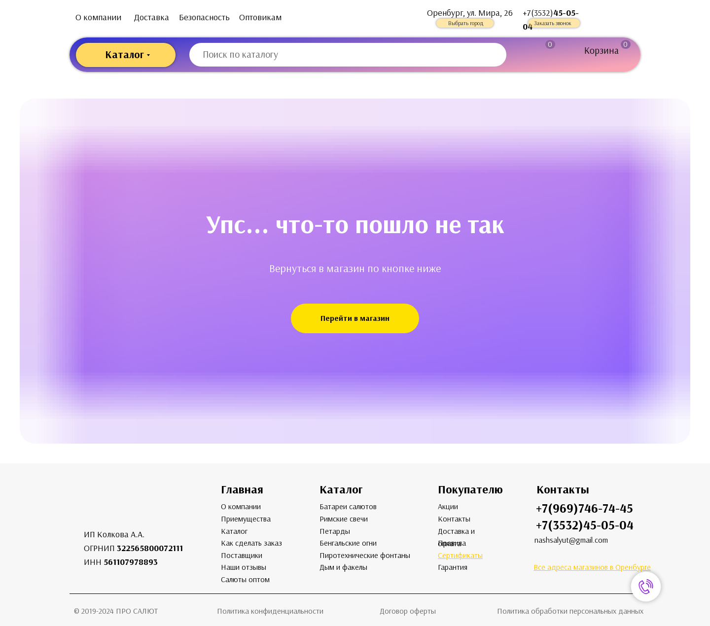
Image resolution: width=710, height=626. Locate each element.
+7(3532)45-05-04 (585, 525)
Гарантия (452, 567)
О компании (98, 17)
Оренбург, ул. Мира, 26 (470, 12)
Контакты (454, 518)
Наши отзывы (243, 567)
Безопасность (204, 17)
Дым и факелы (343, 567)
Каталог (234, 531)
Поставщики (241, 555)
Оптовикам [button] (260, 17)
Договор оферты (408, 611)
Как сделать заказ (251, 543)
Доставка (151, 17)
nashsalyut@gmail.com (571, 540)
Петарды (335, 531)
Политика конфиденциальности (270, 611)
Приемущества (246, 518)
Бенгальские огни (348, 543)
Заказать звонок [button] (552, 23)
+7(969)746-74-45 (584, 508)
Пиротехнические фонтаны (365, 555)
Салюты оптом (245, 579)
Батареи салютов (348, 506)
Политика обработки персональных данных (570, 611)
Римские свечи (344, 518)
